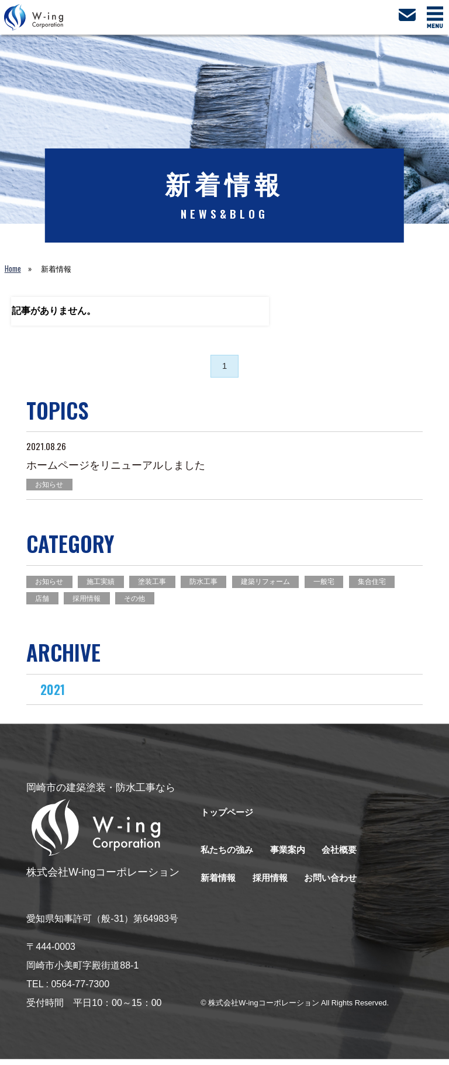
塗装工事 (161, 584)
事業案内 (292, 856)
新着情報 (219, 884)
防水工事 (217, 584)
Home (13, 268)
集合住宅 (51, 602)
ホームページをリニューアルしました (115, 467)
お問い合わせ (337, 884)
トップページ (229, 819)
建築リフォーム (283, 584)
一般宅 (345, 584)
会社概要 (346, 856)
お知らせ (51, 486)
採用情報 (146, 602)
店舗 (98, 602)
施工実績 (106, 584)
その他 (197, 602)
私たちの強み (229, 856)
